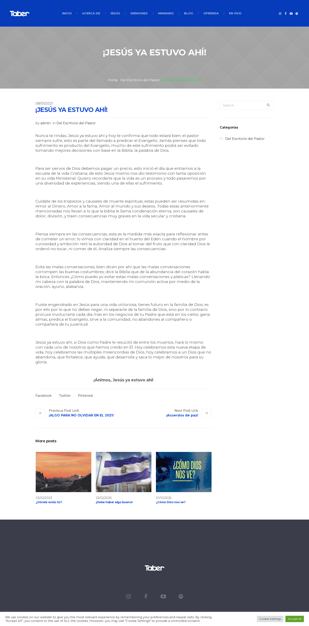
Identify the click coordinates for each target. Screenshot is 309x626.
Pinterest (85, 396)
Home (113, 80)
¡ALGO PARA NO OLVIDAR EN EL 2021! (81, 415)
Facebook (43, 396)
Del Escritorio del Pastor (140, 80)
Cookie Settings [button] (270, 618)
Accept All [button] (294, 618)
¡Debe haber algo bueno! (114, 502)
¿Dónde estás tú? (49, 502)
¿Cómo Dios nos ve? (170, 502)
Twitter (65, 396)
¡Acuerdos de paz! (182, 415)
